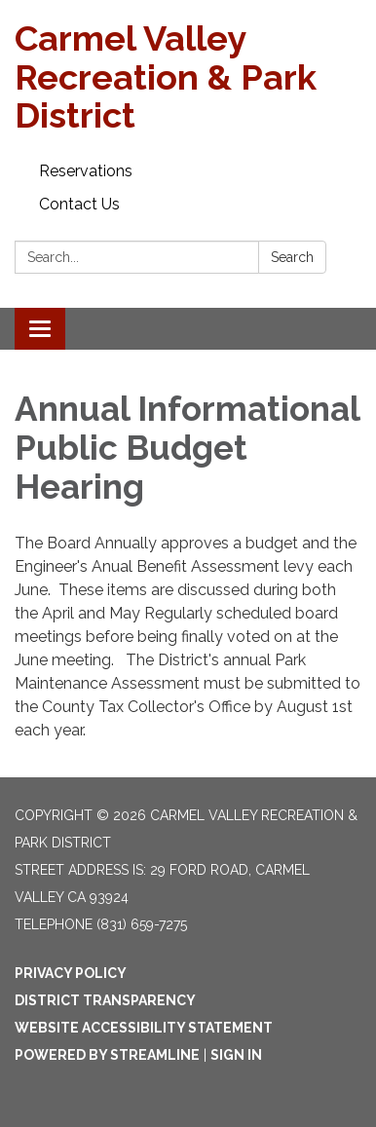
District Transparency (105, 1000)
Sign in (236, 1055)
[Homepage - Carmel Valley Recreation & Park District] (188, 77)
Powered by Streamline (107, 1055)
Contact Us (79, 204)
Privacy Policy (71, 973)
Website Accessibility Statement (144, 1027)
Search (292, 257)
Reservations (85, 171)
